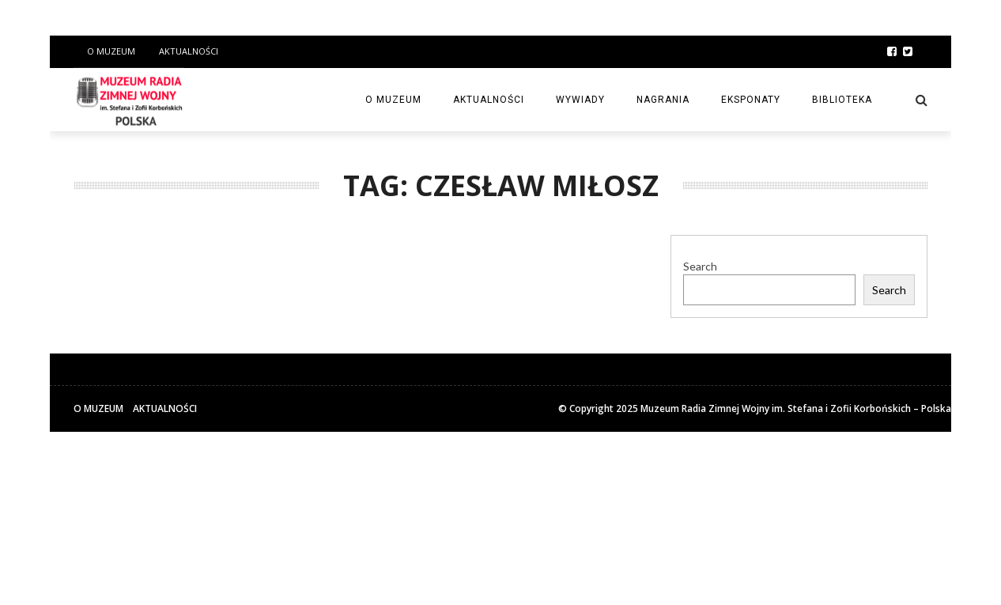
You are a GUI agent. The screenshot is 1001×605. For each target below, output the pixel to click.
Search (700, 266)
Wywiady (580, 99)
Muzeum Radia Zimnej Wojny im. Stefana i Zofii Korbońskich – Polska (795, 408)
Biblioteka (842, 99)
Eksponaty (750, 99)
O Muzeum (111, 51)
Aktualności (188, 51)
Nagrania (662, 99)
